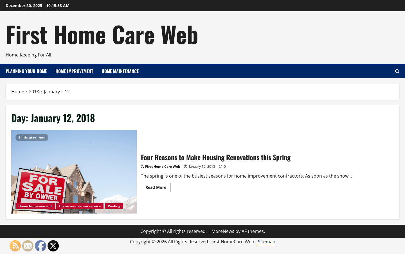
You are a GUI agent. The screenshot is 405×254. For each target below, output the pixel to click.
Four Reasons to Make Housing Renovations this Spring (74, 171)
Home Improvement (74, 71)
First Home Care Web (102, 34)
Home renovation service (80, 206)
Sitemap (266, 242)
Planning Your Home (26, 71)
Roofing (114, 206)
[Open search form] (397, 71)
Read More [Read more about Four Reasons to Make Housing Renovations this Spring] (158, 188)
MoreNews (223, 231)
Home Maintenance (120, 71)
